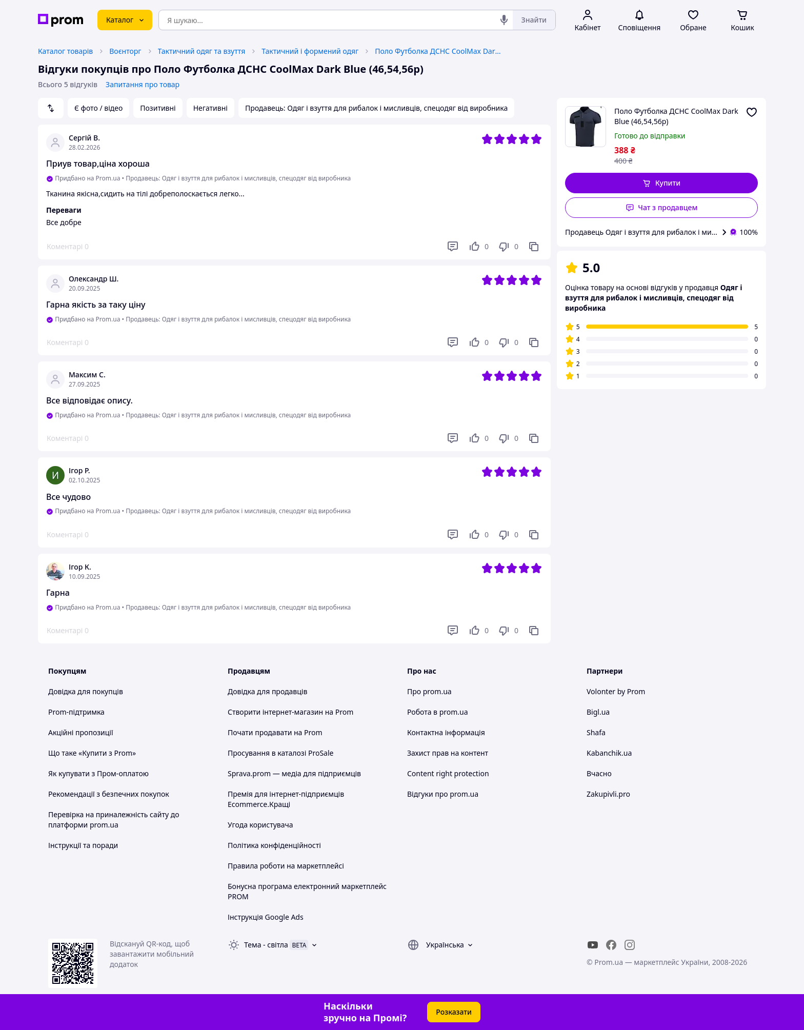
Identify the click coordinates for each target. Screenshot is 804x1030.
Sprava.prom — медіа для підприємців (294, 773)
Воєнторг (125, 51)
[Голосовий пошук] (504, 20)
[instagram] (630, 945)
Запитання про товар (142, 84)
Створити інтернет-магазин (275, 712)
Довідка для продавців (267, 691)
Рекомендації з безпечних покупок (108, 794)
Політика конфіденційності (274, 845)
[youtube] (593, 945)
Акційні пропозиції (80, 732)
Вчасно (599, 773)
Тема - (266, 945)
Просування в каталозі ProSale (280, 753)
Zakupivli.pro (608, 794)
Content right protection (448, 773)
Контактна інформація (446, 732)
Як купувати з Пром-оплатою (98, 773)
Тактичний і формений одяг (310, 51)
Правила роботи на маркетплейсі (286, 866)
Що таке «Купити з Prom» (92, 753)
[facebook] (611, 945)
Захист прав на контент (447, 753)
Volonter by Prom (616, 691)
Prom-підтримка (76, 712)
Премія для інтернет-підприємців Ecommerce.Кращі (286, 799)
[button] (661, 183)
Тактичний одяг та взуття (202, 51)
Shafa (596, 732)
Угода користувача (260, 825)
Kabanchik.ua (609, 753)
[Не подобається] (508, 246)
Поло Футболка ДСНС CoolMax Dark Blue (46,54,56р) (439, 51)
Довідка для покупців (85, 691)
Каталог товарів (65, 51)
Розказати (454, 1012)
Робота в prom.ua (437, 712)
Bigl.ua (598, 712)
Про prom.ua (429, 691)
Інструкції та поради (83, 845)
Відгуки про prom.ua (442, 794)
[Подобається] (478, 246)
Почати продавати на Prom (275, 732)
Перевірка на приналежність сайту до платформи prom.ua (113, 820)
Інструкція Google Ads (266, 917)
